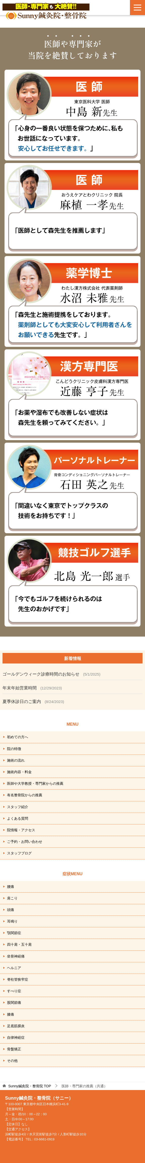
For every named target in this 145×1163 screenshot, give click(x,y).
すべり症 (14, 991)
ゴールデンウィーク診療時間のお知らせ (41, 674)
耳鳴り (12, 921)
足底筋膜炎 (16, 1026)
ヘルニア (14, 968)
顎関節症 (14, 933)
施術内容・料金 (19, 772)
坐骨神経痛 (16, 956)
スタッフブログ (19, 853)
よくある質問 (17, 818)
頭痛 (10, 910)
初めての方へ (17, 737)
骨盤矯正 (14, 1049)
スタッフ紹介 (17, 807)
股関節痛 (14, 1003)
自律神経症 (16, 1037)
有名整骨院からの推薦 (24, 795)
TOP (29, 1086)
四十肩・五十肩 (19, 944)
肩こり (12, 898)
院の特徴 (14, 749)
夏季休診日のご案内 (22, 701)
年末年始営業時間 (20, 688)
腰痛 (10, 887)
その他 (12, 1061)
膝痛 (10, 1014)
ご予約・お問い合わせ (24, 842)
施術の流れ (16, 760)
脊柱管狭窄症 (17, 979)
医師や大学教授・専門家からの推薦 (35, 783)
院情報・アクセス (21, 830)
